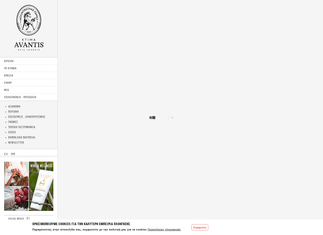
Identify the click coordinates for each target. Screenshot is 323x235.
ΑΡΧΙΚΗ (9, 61)
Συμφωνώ (199, 227)
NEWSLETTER (16, 142)
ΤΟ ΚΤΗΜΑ (10, 68)
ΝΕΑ (6, 90)
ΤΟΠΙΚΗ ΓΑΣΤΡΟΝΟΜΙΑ (21, 127)
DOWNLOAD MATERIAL (22, 137)
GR (13, 154)
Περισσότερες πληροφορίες (164, 229)
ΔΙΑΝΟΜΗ (14, 106)
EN (6, 154)
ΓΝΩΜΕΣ (13, 121)
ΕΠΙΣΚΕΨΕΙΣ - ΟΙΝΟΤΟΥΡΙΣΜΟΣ (26, 116)
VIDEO (12, 132)
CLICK (28, 186)
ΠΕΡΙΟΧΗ (13, 111)
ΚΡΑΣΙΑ (8, 75)
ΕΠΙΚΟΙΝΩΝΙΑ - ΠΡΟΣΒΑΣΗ (20, 97)
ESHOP (8, 82)
